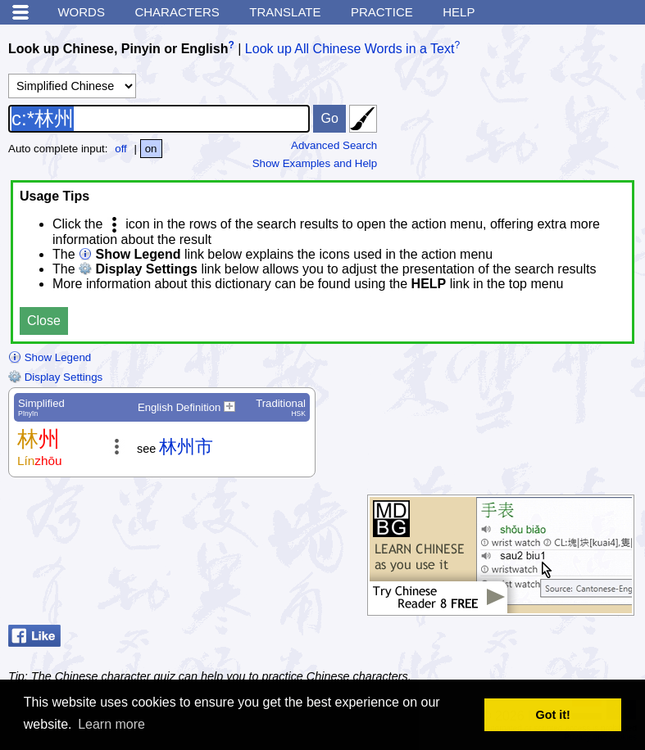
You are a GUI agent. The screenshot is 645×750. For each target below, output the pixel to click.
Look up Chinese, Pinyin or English (118, 49)
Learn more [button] (111, 724)
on (151, 148)
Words (81, 12)
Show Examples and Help (315, 163)
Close (44, 321)
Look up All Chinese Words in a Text (350, 49)
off (121, 148)
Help (459, 12)
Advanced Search (334, 145)
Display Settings (55, 377)
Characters (176, 12)
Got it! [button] (553, 714)
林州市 (186, 446)
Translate (284, 12)
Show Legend (49, 357)
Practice (382, 12)
